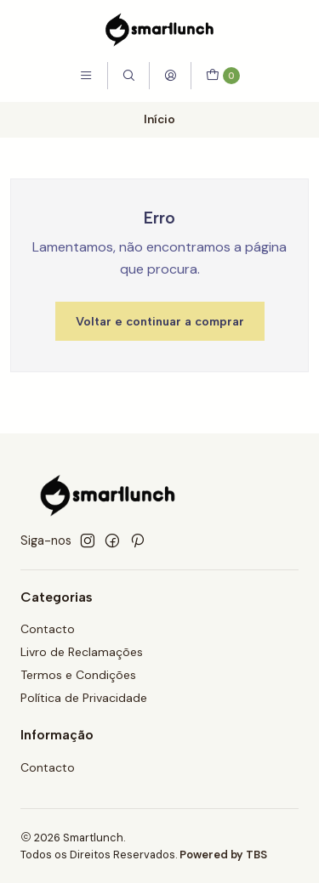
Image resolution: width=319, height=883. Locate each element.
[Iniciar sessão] (170, 76)
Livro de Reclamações (81, 651)
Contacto (47, 629)
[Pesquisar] (128, 76)
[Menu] (86, 76)
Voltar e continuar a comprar (160, 321)
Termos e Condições (78, 674)
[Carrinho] (222, 75)
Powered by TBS (223, 854)
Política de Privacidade (83, 697)
